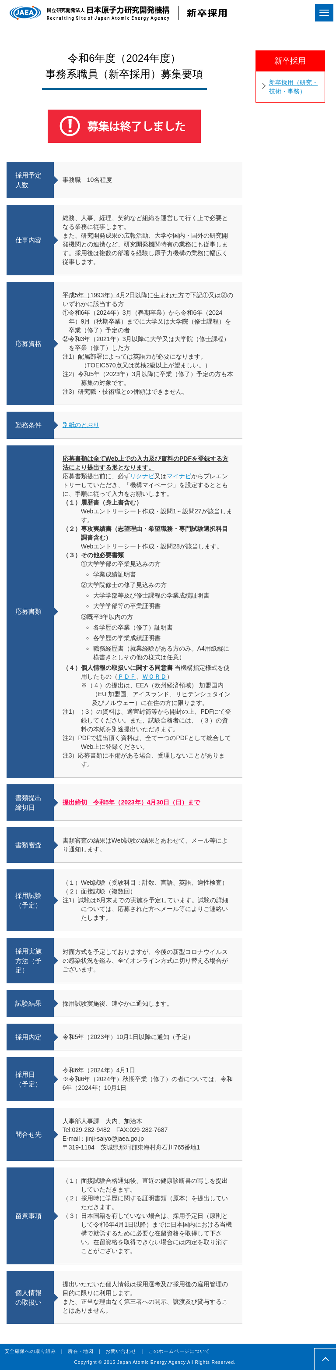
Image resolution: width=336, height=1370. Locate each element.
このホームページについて (179, 1351)
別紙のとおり (81, 424)
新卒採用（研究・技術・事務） (293, 87)
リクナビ (142, 476)
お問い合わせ (120, 1351)
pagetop (325, 1359)
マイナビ (179, 476)
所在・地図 (81, 1351)
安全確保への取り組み (30, 1351)
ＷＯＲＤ (154, 676)
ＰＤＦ (127, 676)
